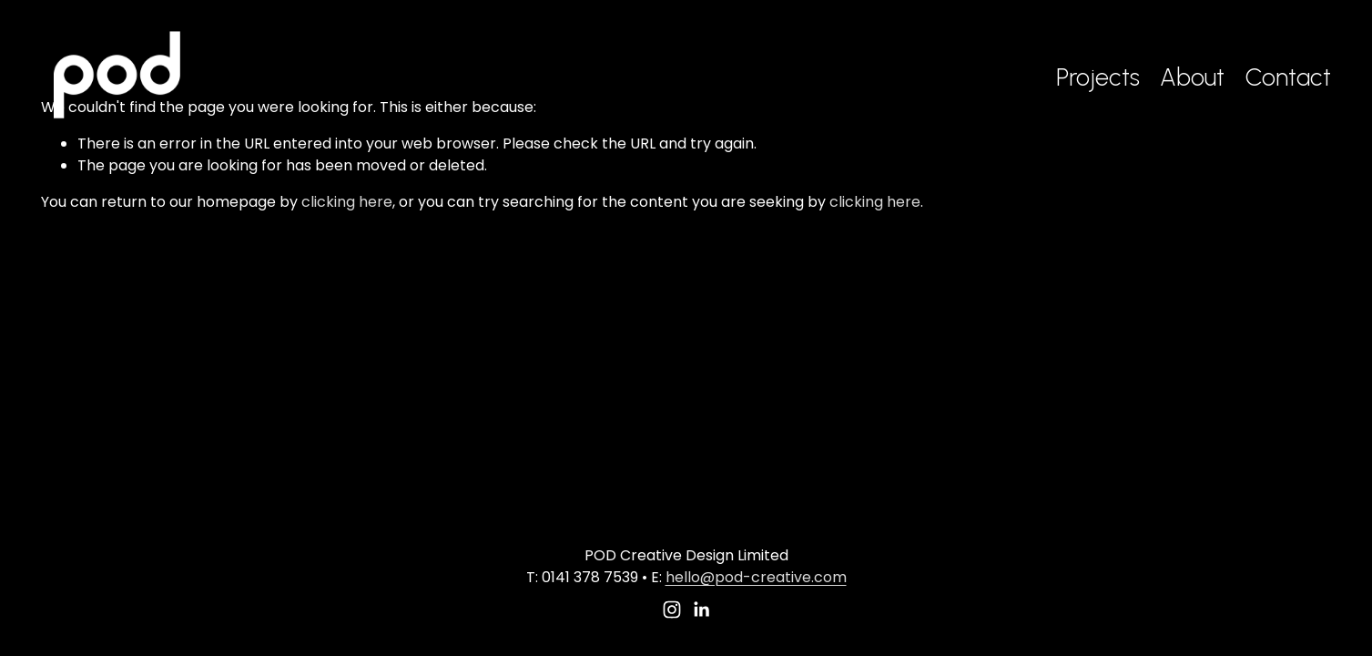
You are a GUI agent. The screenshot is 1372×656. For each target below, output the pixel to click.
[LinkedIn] (701, 609)
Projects (1098, 77)
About (1192, 77)
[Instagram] (672, 609)
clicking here (346, 201)
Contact (1288, 77)
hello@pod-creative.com (756, 577)
